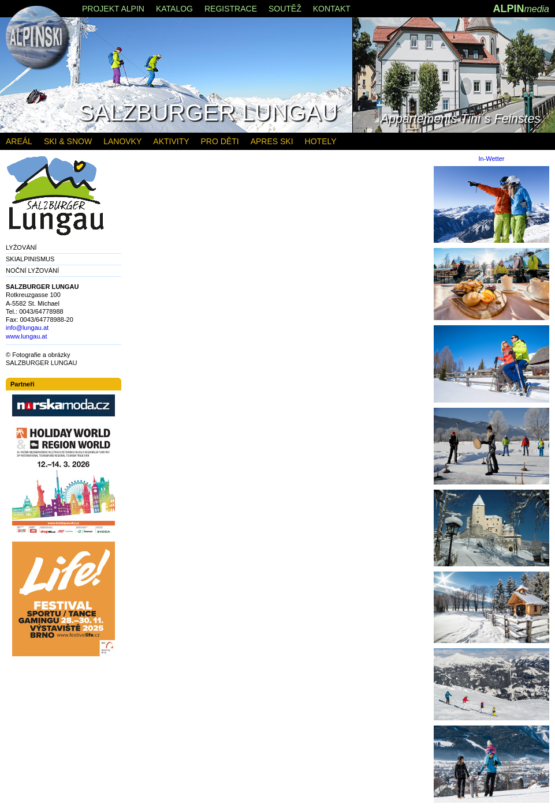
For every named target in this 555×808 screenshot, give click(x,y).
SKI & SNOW (68, 141)
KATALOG (174, 8)
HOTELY (321, 141)
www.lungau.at (26, 336)
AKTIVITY (171, 141)
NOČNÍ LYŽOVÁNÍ (32, 270)
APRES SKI (272, 141)
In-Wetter (491, 159)
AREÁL (19, 141)
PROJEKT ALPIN (113, 8)
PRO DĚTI (220, 141)
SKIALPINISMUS (30, 258)
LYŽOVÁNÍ (21, 247)
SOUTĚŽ (285, 8)
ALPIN (521, 8)
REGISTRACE (230, 8)
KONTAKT (332, 8)
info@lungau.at (27, 327)
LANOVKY (122, 141)
